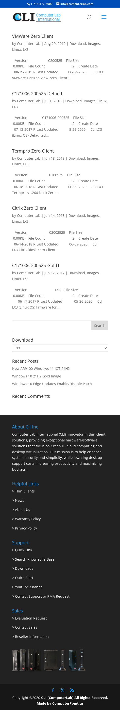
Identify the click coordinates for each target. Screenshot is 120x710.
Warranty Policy (28, 518)
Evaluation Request (31, 618)
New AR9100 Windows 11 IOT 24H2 (41, 368)
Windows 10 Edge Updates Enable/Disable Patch (52, 383)
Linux (16, 49)
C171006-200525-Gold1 (36, 265)
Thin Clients (25, 491)
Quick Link (23, 550)
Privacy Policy (26, 528)
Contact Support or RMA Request (42, 596)
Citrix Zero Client (29, 208)
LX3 (26, 49)
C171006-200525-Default (37, 93)
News (19, 500)
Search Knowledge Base (34, 559)
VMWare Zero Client (32, 36)
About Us (22, 509)
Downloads (24, 568)
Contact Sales (26, 627)
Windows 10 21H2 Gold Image (36, 376)
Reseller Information (32, 636)
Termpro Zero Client (33, 151)
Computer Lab (28, 43)
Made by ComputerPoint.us (60, 703)
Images (94, 43)
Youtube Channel (29, 587)
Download (77, 43)
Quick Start (24, 577)
